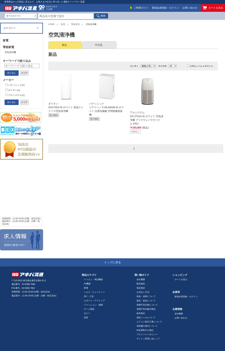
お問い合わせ (189, 7)
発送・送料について (146, 296)
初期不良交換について (147, 305)
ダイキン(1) (12, 90)
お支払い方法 (143, 292)
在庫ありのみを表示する (200, 66)
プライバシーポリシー (147, 334)
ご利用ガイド (141, 7)
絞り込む (11, 73)
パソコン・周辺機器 (93, 279)
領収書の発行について (147, 326)
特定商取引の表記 (145, 330)
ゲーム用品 (89, 309)
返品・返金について (146, 300)
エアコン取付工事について (149, 322)
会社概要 (141, 279)
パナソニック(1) (15, 85)
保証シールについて (146, 317)
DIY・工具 (89, 296)
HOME (51, 24)
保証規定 (141, 288)
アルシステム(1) (15, 95)
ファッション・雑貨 (93, 305)
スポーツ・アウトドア (94, 300)
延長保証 (141, 313)
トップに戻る (112, 262)
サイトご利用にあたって (148, 338)
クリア (24, 73)
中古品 (98, 45)
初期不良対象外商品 (146, 309)
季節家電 (75, 24)
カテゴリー (9, 28)
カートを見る (212, 8)
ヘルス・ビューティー (94, 292)
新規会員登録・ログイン (165, 7)
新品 (64, 45)
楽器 (86, 317)
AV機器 (87, 283)
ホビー (87, 313)
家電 (63, 24)
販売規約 (141, 283)
